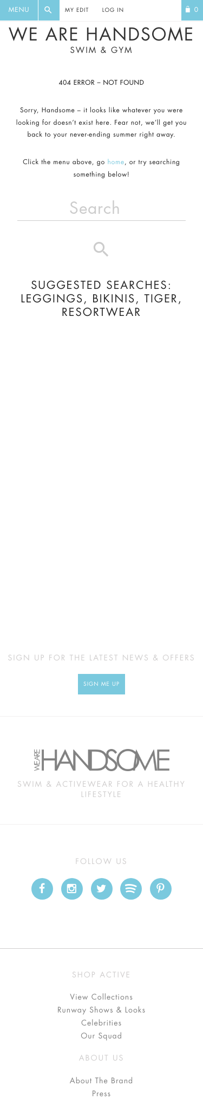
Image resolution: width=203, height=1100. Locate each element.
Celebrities (101, 1023)
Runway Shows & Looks (101, 1010)
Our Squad (101, 1036)
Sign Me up (101, 684)
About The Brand (101, 1081)
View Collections (101, 997)
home (116, 162)
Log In (113, 10)
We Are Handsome (101, 40)
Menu (19, 10)
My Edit (77, 10)
